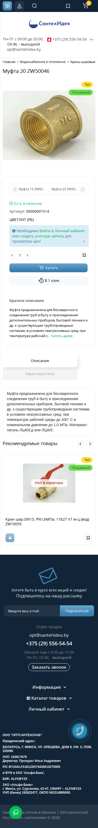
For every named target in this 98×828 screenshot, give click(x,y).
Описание (40, 360)
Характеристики (40, 373)
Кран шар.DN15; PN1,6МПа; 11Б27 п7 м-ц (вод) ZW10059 (47, 521)
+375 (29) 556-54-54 (67, 39)
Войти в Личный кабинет (62, 230)
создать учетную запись (42, 235)
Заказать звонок (49, 667)
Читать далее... (63, 335)
